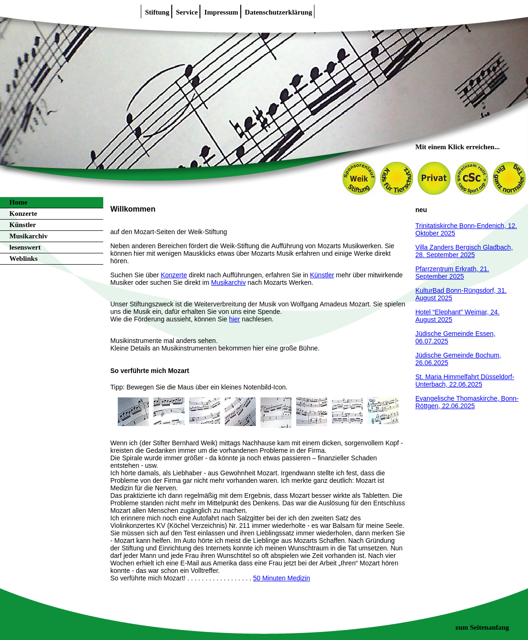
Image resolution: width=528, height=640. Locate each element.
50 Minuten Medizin (281, 578)
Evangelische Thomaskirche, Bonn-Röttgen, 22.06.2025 (467, 402)
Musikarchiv (28, 236)
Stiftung (157, 12)
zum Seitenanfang (482, 627)
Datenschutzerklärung (278, 12)
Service (187, 12)
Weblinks (23, 258)
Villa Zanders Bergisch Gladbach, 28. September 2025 (464, 251)
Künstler (22, 225)
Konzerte (23, 213)
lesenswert (25, 247)
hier (234, 319)
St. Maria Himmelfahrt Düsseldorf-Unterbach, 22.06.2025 (464, 380)
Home (18, 202)
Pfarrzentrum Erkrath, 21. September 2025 (452, 272)
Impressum (221, 12)
